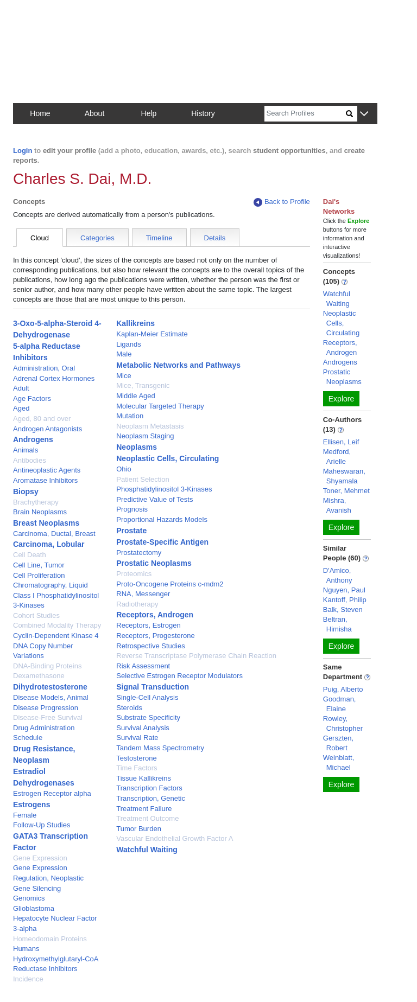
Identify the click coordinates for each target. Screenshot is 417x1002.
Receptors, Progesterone (155, 635)
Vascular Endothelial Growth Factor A (174, 838)
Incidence (28, 979)
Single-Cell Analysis (147, 697)
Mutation (129, 416)
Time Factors (136, 768)
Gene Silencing (37, 888)
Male (123, 354)
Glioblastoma (33, 908)
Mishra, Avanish (337, 505)
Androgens (33, 439)
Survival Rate (137, 737)
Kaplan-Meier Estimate (152, 334)
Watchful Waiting (147, 849)
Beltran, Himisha (337, 624)
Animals (25, 450)
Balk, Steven (343, 609)
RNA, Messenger (143, 594)
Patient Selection (142, 479)
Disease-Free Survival (48, 717)
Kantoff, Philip (345, 600)
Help (149, 113)
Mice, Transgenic (142, 385)
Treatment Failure (144, 809)
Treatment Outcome (147, 818)
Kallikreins (135, 323)
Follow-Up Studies (42, 825)
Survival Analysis (142, 728)
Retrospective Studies (150, 646)
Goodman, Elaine (339, 704)
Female (24, 815)
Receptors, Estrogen (148, 625)
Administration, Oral (44, 368)
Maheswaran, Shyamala (344, 476)
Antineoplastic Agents (46, 470)
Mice (123, 376)
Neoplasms (136, 447)
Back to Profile (282, 202)
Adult (21, 388)
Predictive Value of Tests (154, 499)
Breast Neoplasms (46, 523)
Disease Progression (45, 708)
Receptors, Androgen (154, 614)
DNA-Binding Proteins (47, 666)
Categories (97, 238)
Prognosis (132, 509)
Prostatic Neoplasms (154, 563)
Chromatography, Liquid (50, 585)
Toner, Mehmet (346, 491)
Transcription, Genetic (150, 798)
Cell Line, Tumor (39, 565)
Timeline (159, 238)
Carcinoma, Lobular (48, 544)
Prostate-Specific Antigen (162, 542)
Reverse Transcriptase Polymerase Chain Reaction (196, 656)
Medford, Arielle (337, 456)
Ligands (128, 344)
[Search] (305, 114)
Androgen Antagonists (47, 429)
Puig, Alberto (343, 689)
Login (22, 150)
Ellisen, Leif (341, 442)
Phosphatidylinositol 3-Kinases (164, 489)
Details (215, 238)
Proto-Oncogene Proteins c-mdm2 (169, 584)
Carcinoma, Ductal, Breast (54, 533)
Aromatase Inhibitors (45, 480)
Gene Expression (40, 858)
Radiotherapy (137, 604)
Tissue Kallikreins (143, 778)
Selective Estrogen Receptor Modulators (179, 676)
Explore (341, 398)
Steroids (129, 708)
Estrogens (31, 804)
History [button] (203, 113)
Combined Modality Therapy (57, 625)
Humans (26, 948)
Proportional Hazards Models (161, 519)
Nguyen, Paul (344, 590)
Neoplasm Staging (145, 436)
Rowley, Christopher (343, 723)
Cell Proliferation (39, 575)
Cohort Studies (36, 615)
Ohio (123, 469)
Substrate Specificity (148, 717)
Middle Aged (135, 396)
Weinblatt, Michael (339, 762)
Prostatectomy (138, 552)
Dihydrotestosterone (50, 686)
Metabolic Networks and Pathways (178, 365)
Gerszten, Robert (338, 743)
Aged (21, 408)
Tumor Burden (138, 829)
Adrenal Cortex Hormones (53, 378)
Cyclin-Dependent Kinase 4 (56, 635)
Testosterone (136, 758)
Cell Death (29, 555)
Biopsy (26, 491)
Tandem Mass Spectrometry (160, 748)
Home (40, 113)
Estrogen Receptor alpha (52, 793)
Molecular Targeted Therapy (160, 406)
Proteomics (133, 574)
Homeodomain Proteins (50, 939)
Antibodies (29, 460)
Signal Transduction (152, 686)
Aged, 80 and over (42, 418)
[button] (364, 114)
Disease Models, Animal (51, 697)
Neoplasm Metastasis (150, 426)
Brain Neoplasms (40, 512)
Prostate (131, 530)
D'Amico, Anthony (337, 575)
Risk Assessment (143, 666)
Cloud (39, 238)
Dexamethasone (39, 676)
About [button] (95, 113)
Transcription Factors (149, 788)
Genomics (29, 898)
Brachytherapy (36, 502)
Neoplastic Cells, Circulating (167, 458)
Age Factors (32, 398)
